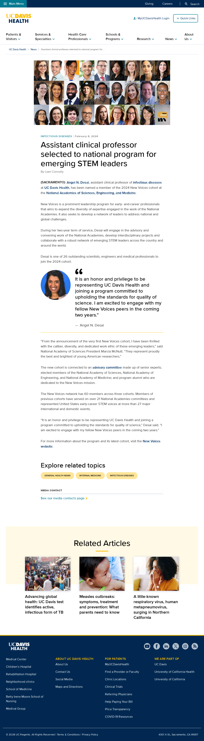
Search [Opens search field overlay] (192, 4)
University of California (169, 679)
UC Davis (160, 664)
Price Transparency (117, 709)
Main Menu (13, 3)
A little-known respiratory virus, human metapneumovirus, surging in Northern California (156, 606)
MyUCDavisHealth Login (151, 18)
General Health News (57, 475)
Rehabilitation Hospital (21, 674)
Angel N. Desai (78, 182)
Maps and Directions (69, 687)
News (34, 49)
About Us (61, 664)
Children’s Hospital (18, 666)
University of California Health (174, 672)
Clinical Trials (114, 687)
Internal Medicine (90, 475)
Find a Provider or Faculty (122, 672)
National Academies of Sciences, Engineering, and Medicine (91, 192)
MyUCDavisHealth (117, 664)
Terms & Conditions (68, 734)
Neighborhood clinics (20, 681)
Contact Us (62, 672)
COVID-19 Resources (119, 716)
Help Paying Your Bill (119, 701)
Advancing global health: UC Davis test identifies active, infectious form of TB (44, 604)
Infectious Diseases (56, 136)
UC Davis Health (17, 49)
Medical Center (16, 659)
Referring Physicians (118, 694)
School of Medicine (19, 689)
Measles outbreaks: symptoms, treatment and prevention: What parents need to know (99, 604)
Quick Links (187, 18)
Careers (167, 3)
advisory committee (107, 367)
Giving (149, 3)
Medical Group (15, 708)
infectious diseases (147, 182)
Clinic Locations (115, 679)
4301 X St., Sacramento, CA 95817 (178, 734)
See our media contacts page (62, 498)
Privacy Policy (90, 734)
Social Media (63, 679)
